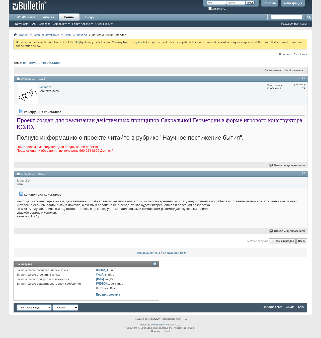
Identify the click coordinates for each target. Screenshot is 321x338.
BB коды (102, 270)
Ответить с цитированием (287, 165)
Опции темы (272, 70)
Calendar (44, 23)
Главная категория (46, 35)
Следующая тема (175, 253)
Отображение (293, 70)
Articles (48, 17)
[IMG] (100, 279)
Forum (69, 17)
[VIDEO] (101, 283)
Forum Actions (81, 23)
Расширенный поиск (294, 23)
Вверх (301, 241)
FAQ (33, 23)
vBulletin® (160, 324)
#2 (303, 173)
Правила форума (108, 294)
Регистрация (292, 3)
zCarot (166, 331)
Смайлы (102, 274)
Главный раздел (76, 35)
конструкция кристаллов (42, 63)
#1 (303, 78)
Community (60, 23)
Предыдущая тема (147, 253)
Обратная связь (273, 307)
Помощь (270, 3)
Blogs (90, 17)
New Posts (21, 23)
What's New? (26, 17)
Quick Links (102, 23)
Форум (23, 35)
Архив (290, 307)
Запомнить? (217, 9)
